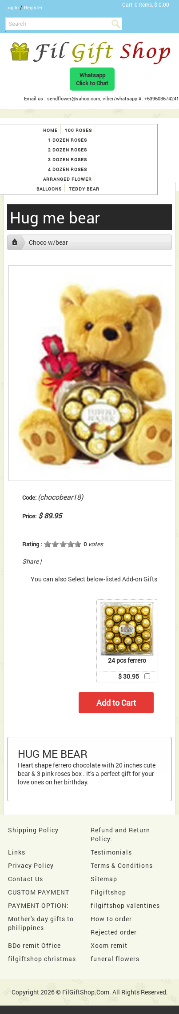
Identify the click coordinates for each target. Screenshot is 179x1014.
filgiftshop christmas (42, 958)
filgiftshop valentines (125, 905)
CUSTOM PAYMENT (38, 892)
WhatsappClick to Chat (92, 79)
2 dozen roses (67, 150)
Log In (12, 7)
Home (50, 130)
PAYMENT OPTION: (38, 905)
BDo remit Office (34, 945)
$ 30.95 (128, 676)
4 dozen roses (67, 169)
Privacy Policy (31, 865)
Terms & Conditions (122, 865)
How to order (111, 919)
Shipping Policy (33, 830)
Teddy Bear (84, 189)
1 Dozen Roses (67, 140)
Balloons (49, 189)
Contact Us (25, 879)
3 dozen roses (67, 160)
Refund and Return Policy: (120, 834)
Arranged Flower (67, 179)
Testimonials (111, 852)
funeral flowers (115, 958)
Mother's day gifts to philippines (41, 923)
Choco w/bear (48, 242)
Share (30, 561)
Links (16, 852)
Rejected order (114, 932)
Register (33, 7)
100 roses (78, 130)
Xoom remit (109, 945)
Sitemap (104, 879)
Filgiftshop (108, 892)
